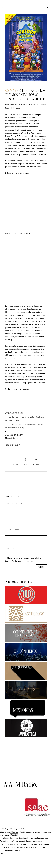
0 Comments (15, 108)
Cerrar (2, 853)
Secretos (35, 104)
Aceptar (14, 835)
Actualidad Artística (25, 104)
